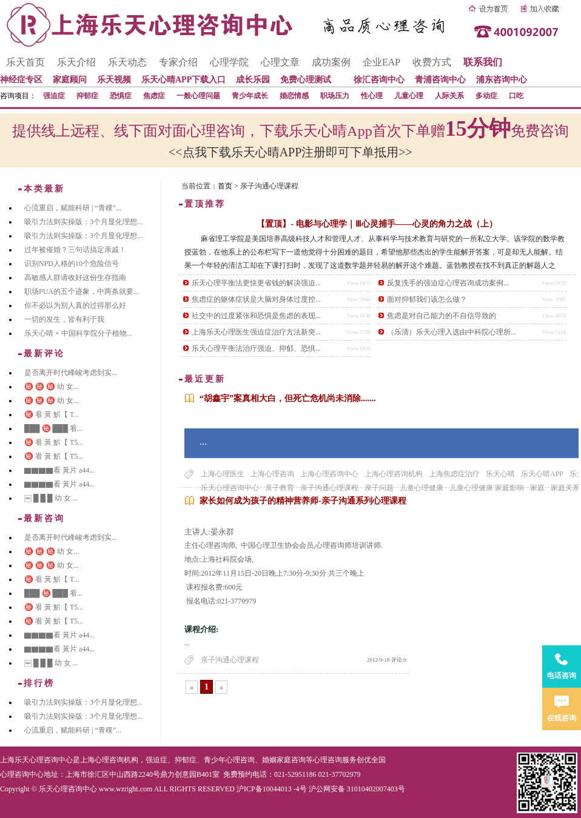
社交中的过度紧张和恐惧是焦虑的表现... (256, 315)
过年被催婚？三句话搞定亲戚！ (75, 249)
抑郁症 (87, 95)
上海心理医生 (222, 474)
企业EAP (381, 62)
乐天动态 (127, 62)
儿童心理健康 (421, 488)
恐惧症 (121, 95)
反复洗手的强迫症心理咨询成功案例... (448, 283)
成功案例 (331, 62)
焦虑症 (154, 95)
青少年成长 (250, 95)
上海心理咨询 (272, 474)
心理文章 (280, 62)
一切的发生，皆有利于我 (64, 319)
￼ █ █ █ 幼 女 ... (51, 498)
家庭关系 (565, 488)
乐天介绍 (76, 62)
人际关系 (449, 95)
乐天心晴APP (542, 474)
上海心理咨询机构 (393, 474)
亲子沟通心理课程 (230, 660)
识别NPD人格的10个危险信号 (71, 263)
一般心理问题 (198, 95)
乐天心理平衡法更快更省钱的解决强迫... (256, 283)
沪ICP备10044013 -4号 (272, 789)
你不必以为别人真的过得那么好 (75, 305)
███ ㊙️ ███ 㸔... (53, 428)
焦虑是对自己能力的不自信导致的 (441, 315)
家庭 (537, 488)
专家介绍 (178, 62)
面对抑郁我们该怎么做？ (427, 299)
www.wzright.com (126, 789)
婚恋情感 (294, 95)
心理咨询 (327, 760)
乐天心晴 (500, 474)
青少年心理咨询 (229, 760)
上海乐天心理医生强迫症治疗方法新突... (256, 332)
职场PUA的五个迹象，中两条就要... (81, 291)
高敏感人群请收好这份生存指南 (75, 277)
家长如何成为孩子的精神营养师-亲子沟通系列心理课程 (303, 500)
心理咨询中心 (22, 774)
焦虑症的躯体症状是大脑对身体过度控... (256, 299)
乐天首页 (25, 62)
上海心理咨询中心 (329, 474)
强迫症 (54, 95)
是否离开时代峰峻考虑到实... (70, 372)
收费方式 (431, 62)
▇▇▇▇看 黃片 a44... (59, 470)
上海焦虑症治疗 (454, 474)
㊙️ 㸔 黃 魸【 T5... (53, 442)
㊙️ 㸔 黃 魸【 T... (51, 414)
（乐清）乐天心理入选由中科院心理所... (451, 332)
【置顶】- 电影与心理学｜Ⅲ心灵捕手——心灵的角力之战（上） (377, 223)
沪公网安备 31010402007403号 (357, 789)
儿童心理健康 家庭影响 (486, 488)
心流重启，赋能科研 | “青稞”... (72, 208)
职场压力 (334, 95)
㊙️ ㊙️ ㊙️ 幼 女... (51, 386)
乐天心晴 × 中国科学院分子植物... (78, 333)
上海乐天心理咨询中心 (36, 760)
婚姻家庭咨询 (284, 760)
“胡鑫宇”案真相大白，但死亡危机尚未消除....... (288, 398)
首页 (225, 186)
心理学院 (229, 62)
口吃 (516, 95)
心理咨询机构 (116, 760)
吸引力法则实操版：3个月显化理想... (83, 222)
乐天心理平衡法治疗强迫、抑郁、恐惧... (256, 348)
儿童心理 (408, 95)
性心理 (372, 95)
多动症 (486, 95)
